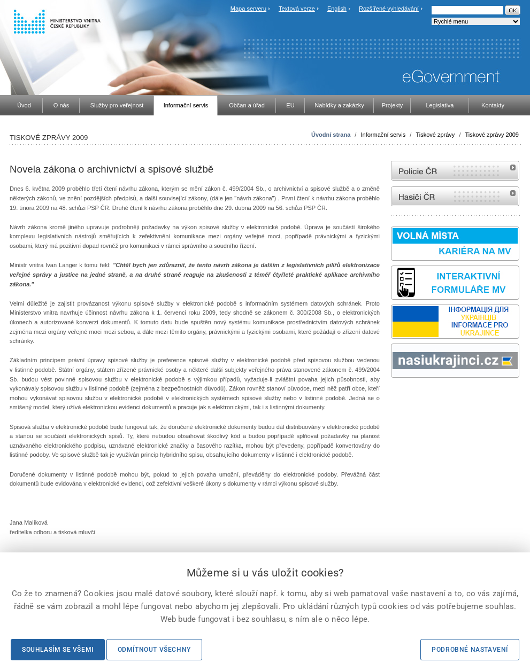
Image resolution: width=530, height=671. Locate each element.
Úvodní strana (330, 134)
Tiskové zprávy (435, 134)
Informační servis (382, 134)
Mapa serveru (248, 8)
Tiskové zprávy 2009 (492, 134)
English (337, 8)
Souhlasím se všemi (58, 649)
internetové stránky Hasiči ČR (455, 196)
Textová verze (297, 8)
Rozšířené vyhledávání (389, 8)
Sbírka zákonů (392, 397)
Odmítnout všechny (154, 649)
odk (396, 397)
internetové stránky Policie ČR (455, 171)
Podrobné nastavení (470, 649)
